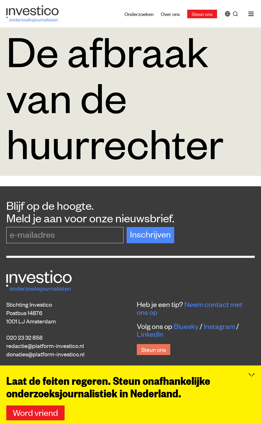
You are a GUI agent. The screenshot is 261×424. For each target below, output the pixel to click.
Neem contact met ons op (189, 308)
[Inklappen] (251, 382)
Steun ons (202, 13)
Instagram (219, 326)
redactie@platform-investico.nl (45, 345)
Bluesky (186, 326)
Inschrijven (150, 234)
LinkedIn (150, 333)
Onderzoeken (139, 13)
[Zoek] (236, 14)
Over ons (170, 13)
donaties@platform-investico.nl (45, 354)
